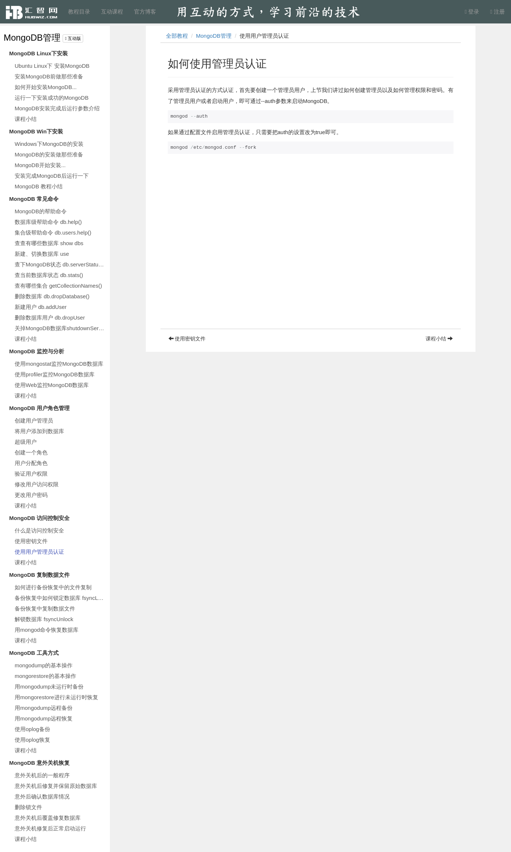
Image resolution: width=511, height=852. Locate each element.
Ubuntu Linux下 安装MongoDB (52, 66)
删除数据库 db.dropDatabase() (52, 296)
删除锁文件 (28, 807)
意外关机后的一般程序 (42, 775)
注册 (497, 11)
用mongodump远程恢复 (44, 718)
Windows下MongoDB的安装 (49, 144)
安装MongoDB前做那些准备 (49, 76)
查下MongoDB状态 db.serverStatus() (60, 264)
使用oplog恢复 (32, 740)
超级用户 (26, 442)
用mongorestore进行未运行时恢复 (56, 697)
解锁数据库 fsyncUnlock (44, 619)
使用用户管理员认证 (39, 552)
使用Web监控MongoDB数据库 (52, 385)
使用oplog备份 (32, 729)
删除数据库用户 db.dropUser (50, 317)
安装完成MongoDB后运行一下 (52, 176)
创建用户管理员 (34, 420)
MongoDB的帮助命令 (41, 211)
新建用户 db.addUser (41, 307)
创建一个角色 (31, 452)
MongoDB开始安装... (40, 165)
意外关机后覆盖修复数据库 (48, 818)
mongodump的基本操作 (44, 665)
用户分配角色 (31, 463)
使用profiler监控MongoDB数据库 (55, 374)
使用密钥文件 (31, 541)
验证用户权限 (31, 474)
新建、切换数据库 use (42, 254)
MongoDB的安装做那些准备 (49, 154)
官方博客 (145, 11)
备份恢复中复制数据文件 (45, 608)
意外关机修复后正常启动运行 (50, 828)
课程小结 (26, 119)
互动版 (73, 38)
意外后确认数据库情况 (42, 796)
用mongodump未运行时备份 (49, 686)
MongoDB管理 (32, 38)
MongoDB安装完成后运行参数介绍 (57, 108)
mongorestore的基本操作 (45, 676)
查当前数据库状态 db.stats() (49, 275)
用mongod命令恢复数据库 (46, 630)
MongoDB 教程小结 (39, 186)
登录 (472, 11)
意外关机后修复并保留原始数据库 (56, 786)
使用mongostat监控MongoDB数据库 (59, 364)
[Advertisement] (310, 277)
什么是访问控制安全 (39, 530)
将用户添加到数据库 (39, 431)
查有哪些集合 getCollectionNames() (58, 286)
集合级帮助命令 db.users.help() (53, 232)
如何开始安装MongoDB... (46, 87)
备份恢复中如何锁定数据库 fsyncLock (60, 598)
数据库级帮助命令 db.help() (48, 222)
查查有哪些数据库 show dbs (49, 243)
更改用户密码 (31, 495)
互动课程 (112, 11)
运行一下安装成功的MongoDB (52, 98)
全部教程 (177, 36)
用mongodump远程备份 (44, 708)
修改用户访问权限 (37, 484)
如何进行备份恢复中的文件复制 (53, 587)
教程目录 (79, 11)
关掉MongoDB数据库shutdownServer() (60, 328)
